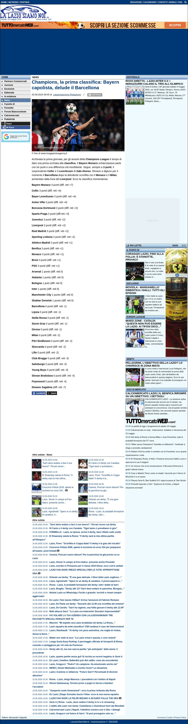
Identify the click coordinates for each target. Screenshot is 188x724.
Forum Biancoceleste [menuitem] (14, 111)
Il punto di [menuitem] (8, 104)
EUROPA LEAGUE (135, 317)
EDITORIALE (132, 77)
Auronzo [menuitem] (7, 85)
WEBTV (130, 359)
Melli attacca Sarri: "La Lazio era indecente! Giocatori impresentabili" (85, 611)
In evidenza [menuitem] (9, 96)
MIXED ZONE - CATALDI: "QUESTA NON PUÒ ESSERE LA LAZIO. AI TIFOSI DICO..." (143, 323)
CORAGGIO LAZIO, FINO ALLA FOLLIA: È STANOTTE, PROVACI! (145, 256)
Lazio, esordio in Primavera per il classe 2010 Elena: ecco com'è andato (86, 566)
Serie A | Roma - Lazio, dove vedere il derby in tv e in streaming (82, 702)
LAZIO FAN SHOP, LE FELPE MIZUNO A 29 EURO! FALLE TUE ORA (83, 698)
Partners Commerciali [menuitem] (14, 81)
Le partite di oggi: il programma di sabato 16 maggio (153, 426)
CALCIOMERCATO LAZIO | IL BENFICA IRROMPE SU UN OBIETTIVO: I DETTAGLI (156, 395)
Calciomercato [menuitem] (10, 115)
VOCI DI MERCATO (136, 389)
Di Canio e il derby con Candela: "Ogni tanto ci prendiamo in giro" (83, 528)
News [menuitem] (6, 100)
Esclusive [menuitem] (8, 89)
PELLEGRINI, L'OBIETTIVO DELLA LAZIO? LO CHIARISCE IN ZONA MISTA (154, 364)
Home (5, 77)
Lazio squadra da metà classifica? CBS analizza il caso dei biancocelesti (86, 626)
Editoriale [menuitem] (8, 92)
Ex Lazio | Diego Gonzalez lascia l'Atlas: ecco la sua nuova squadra (84, 694)
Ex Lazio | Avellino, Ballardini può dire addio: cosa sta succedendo (83, 660)
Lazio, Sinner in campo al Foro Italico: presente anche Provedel (82, 562)
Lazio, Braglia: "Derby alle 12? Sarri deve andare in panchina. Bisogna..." (86, 588)
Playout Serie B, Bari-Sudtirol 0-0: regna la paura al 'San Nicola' (158, 480)
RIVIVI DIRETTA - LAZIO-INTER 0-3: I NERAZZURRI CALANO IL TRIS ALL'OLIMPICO (154, 82)
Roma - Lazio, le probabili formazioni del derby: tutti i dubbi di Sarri (84, 585)
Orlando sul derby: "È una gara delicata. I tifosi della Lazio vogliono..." (85, 577)
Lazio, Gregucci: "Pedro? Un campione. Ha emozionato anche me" (83, 664)
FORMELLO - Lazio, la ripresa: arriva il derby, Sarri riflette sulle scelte (85, 532)
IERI (184, 245)
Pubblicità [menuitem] (8, 119)
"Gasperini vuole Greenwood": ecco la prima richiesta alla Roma (82, 690)
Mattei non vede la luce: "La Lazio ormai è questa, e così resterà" (82, 638)
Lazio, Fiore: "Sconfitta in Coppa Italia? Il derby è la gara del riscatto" (85, 543)
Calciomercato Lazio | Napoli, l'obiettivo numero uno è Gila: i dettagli (84, 709)
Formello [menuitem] (8, 108)
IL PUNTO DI (132, 250)
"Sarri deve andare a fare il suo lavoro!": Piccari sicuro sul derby (82, 524)
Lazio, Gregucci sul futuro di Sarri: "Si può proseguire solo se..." (82, 713)
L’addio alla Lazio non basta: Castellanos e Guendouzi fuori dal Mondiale (86, 706)
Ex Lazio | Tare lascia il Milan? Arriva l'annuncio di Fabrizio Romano (84, 600)
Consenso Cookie (164, 717)
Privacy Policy (180, 717)
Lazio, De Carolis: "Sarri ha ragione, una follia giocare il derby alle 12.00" (86, 607)
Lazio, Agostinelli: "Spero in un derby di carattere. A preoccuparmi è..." (85, 581)
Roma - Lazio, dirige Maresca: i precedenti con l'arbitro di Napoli (82, 679)
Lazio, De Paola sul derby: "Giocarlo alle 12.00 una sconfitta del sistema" (86, 604)
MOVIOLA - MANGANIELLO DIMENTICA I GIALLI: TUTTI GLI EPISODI (145, 290)
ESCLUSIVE (132, 283)
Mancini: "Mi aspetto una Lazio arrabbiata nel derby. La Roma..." (82, 623)
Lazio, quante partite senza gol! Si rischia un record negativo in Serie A (86, 656)
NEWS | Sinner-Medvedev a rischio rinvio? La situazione (78, 668)
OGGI (175, 245)
